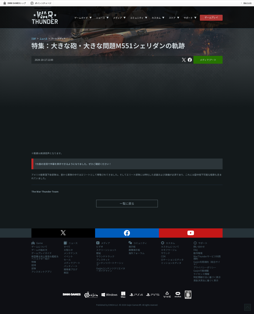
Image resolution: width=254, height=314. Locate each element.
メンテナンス (70, 253)
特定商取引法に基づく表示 (207, 277)
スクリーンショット (106, 250)
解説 (66, 272)
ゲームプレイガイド (41, 253)
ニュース (100, 17)
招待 (33, 265)
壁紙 (98, 253)
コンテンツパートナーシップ (109, 264)
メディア (117, 17)
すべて (67, 246)
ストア (172, 17)
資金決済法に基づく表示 (205, 280)
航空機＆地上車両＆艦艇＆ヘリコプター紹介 (45, 257)
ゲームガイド (81, 17)
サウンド (165, 253)
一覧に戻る (127, 203)
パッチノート (70, 266)
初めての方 (247, 3)
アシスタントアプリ (41, 271)
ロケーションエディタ (172, 259)
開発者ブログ (70, 269)
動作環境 (197, 253)
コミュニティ (137, 17)
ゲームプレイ (211, 17)
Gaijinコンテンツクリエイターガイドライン (110, 269)
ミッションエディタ (171, 263)
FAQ (195, 250)
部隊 (33, 268)
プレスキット (103, 259)
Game (37, 243)
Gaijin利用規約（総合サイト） (206, 263)
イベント (68, 256)
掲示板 (132, 246)
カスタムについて (170, 246)
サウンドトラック (105, 256)
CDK (163, 256)
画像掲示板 (134, 250)
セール (67, 259)
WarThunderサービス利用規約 (207, 257)
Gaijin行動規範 (201, 270)
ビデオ (99, 246)
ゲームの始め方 (39, 250)
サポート (188, 17)
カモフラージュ (169, 250)
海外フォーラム (136, 253)
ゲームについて (39, 246)
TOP (33, 38)
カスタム (156, 17)
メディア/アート (208, 59)
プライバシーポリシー (204, 267)
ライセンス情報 (201, 274)
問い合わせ (199, 246)
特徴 (33, 262)
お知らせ (68, 250)
